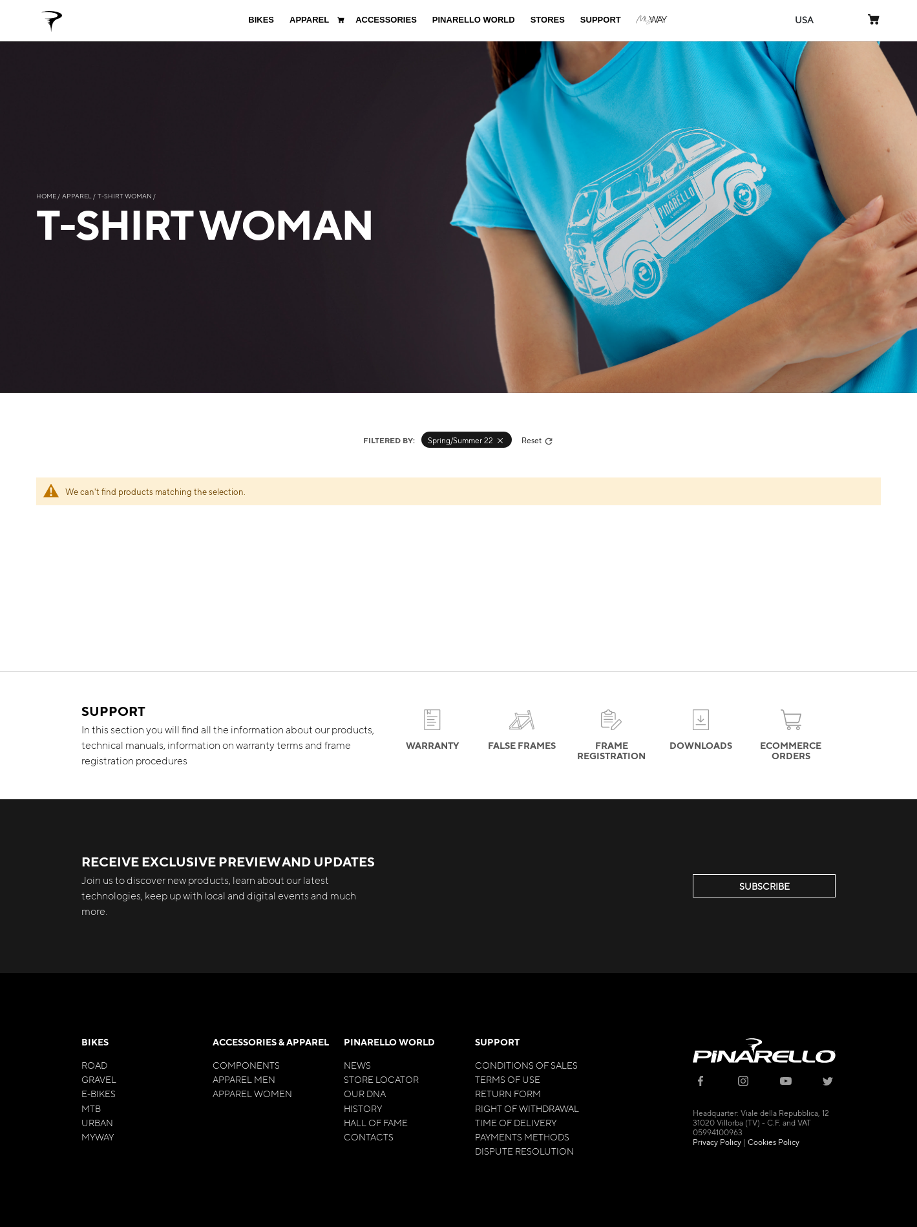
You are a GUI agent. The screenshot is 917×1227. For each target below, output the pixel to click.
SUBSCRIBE (764, 886)
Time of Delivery (515, 1122)
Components (246, 1065)
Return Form (508, 1093)
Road (94, 1065)
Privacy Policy (717, 1142)
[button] (804, 19)
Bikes (95, 1042)
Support (497, 1042)
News (357, 1065)
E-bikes (98, 1093)
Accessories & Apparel (271, 1042)
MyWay (97, 1136)
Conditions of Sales (526, 1065)
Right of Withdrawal (527, 1108)
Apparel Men (244, 1079)
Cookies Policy (773, 1142)
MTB (91, 1108)
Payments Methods (522, 1136)
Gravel (98, 1079)
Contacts (369, 1136)
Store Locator (381, 1079)
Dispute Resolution (524, 1151)
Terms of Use (507, 1079)
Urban (97, 1122)
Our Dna (365, 1093)
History (363, 1108)
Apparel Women (252, 1093)
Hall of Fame (376, 1122)
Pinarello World (389, 1042)
